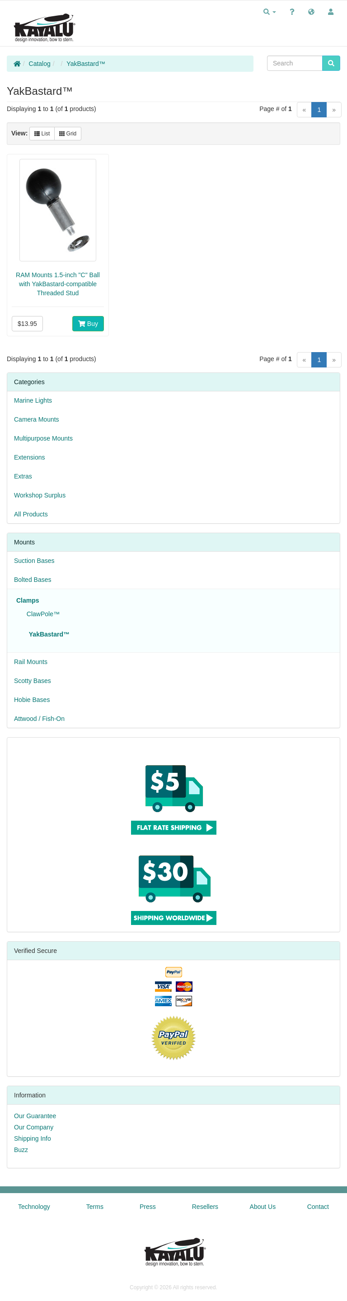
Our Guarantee (35, 1116)
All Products (31, 514)
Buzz (21, 1149)
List (42, 133)
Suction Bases (34, 560)
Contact (318, 1206)
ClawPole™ (41, 614)
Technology (34, 1206)
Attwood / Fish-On (39, 718)
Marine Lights (33, 400)
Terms (94, 1206)
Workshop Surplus (40, 495)
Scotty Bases (32, 680)
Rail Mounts (30, 661)
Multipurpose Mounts (43, 438)
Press (148, 1206)
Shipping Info (32, 1138)
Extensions (29, 457)
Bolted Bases (33, 579)
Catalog (40, 63)
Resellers (205, 1206)
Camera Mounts (36, 419)
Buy (88, 323)
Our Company (33, 1127)
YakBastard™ (85, 63)
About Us (263, 1206)
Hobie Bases (32, 699)
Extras (23, 476)
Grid (67, 133)
